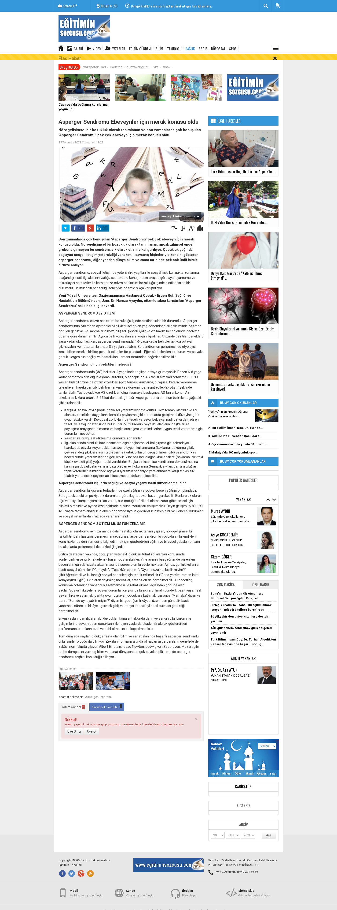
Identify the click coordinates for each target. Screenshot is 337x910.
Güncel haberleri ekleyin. (254, 891)
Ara (268, 829)
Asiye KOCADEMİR (224, 528)
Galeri (78, 48)
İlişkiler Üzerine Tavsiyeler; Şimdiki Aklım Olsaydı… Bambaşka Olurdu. (228, 560)
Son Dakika (226, 578)
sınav (166, 61)
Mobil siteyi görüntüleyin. (86, 891)
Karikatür (243, 780)
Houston (116, 61)
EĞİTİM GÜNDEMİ (140, 48)
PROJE (203, 48)
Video (97, 48)
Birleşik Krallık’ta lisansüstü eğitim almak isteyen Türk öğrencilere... (172, 6)
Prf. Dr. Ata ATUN (224, 664)
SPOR (233, 48)
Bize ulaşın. (189, 891)
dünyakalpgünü (138, 61)
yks (156, 61)
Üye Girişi (74, 725)
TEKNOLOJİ (174, 48)
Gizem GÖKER (221, 550)
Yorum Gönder (73, 701)
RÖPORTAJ (218, 48)
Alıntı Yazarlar (243, 652)
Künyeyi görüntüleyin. (140, 891)
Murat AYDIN (220, 505)
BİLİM (159, 48)
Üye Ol (91, 725)
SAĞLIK (190, 48)
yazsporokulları (94, 61)
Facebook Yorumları (107, 700)
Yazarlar (118, 48)
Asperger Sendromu (99, 691)
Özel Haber (260, 578)
